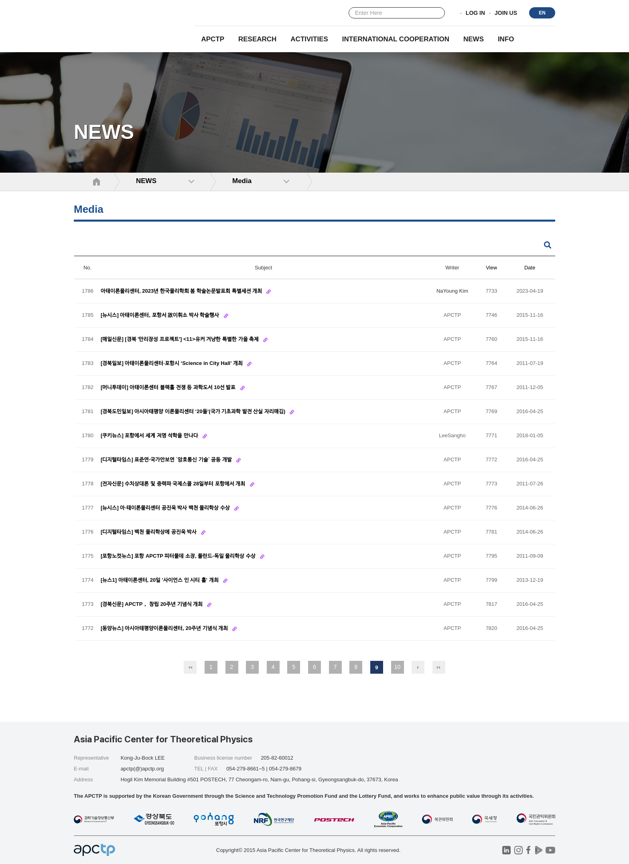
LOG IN (475, 13)
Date (529, 268)
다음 (418, 667)
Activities (309, 39)
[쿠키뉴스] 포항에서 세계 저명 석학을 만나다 (150, 436)
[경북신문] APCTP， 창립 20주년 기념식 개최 (152, 604)
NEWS (473, 39)
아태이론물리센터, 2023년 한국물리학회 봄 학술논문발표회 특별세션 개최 (182, 291)
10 (397, 667)
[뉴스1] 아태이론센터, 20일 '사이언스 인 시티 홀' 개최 (160, 580)
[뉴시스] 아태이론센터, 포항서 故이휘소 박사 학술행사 (161, 315)
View (491, 268)
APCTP (212, 39)
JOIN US (506, 13)
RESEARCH (257, 39)
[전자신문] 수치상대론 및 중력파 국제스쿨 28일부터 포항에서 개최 (174, 484)
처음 (190, 667)
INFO (506, 39)
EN (542, 13)
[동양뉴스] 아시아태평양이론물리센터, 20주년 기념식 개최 (165, 629)
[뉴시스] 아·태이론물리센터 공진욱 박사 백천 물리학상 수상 (166, 508)
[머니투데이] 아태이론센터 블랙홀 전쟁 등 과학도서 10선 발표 (169, 388)
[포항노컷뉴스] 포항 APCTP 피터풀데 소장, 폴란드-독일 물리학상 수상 (179, 556)
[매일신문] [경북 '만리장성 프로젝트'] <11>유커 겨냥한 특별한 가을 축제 (180, 339)
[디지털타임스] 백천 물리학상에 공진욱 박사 (149, 532)
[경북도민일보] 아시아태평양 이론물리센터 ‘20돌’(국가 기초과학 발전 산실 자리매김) (194, 412)
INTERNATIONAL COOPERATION (395, 39)
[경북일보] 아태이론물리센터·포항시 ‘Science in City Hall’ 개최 (172, 364)
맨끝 (438, 667)
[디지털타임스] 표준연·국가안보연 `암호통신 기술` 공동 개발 (167, 460)
